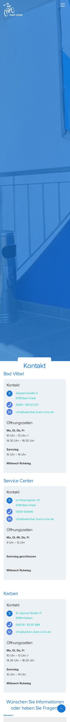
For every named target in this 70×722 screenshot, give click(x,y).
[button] (6, 715)
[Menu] (62, 5)
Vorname (9, 715)
